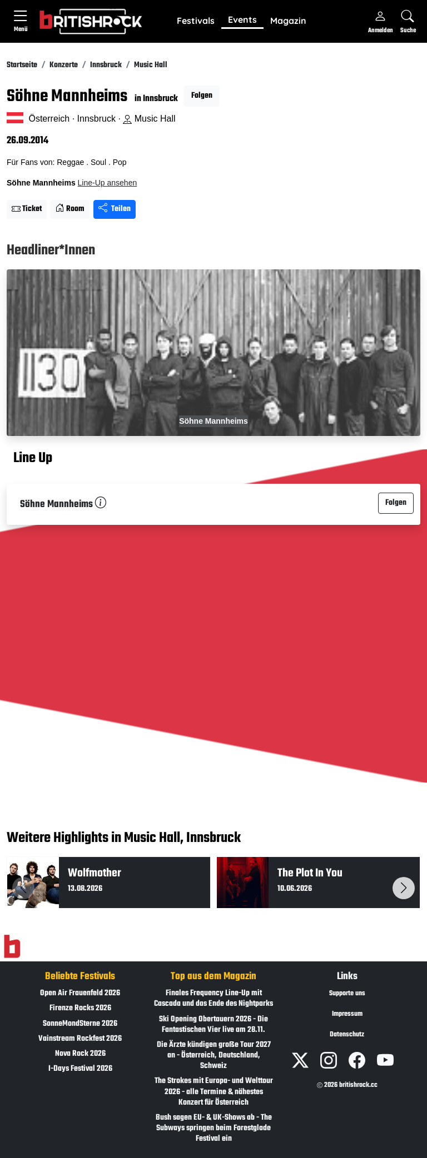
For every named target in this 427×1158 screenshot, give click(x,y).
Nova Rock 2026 (80, 1053)
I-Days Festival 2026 (80, 1068)
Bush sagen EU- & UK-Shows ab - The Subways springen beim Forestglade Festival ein (214, 1128)
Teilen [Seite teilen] (114, 209)
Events (242, 19)
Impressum (347, 1014)
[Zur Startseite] (12, 947)
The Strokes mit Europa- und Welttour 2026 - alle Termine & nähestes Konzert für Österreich (214, 1092)
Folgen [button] (201, 95)
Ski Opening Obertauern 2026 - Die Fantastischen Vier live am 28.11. (213, 1024)
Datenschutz (347, 1034)
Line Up (32, 458)
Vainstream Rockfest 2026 (80, 1038)
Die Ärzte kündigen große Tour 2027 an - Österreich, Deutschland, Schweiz (214, 1055)
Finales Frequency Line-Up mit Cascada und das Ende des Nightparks (213, 998)
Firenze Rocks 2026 (80, 1008)
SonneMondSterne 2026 (80, 1023)
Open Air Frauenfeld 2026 (80, 993)
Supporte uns (347, 993)
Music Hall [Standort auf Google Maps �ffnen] (149, 118)
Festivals (196, 20)
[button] (195, 21)
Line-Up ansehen (107, 182)
